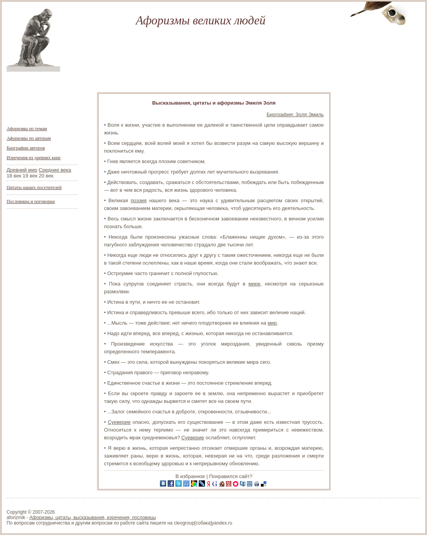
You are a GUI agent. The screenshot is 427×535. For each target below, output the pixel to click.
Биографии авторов (26, 148)
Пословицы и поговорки (31, 201)
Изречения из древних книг (34, 157)
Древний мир (22, 170)
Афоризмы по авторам (29, 138)
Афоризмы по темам (27, 128)
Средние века (55, 170)
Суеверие (119, 422)
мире (254, 284)
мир (271, 323)
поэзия (139, 200)
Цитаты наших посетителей (34, 187)
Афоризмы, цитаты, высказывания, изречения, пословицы (93, 517)
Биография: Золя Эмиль (295, 114)
